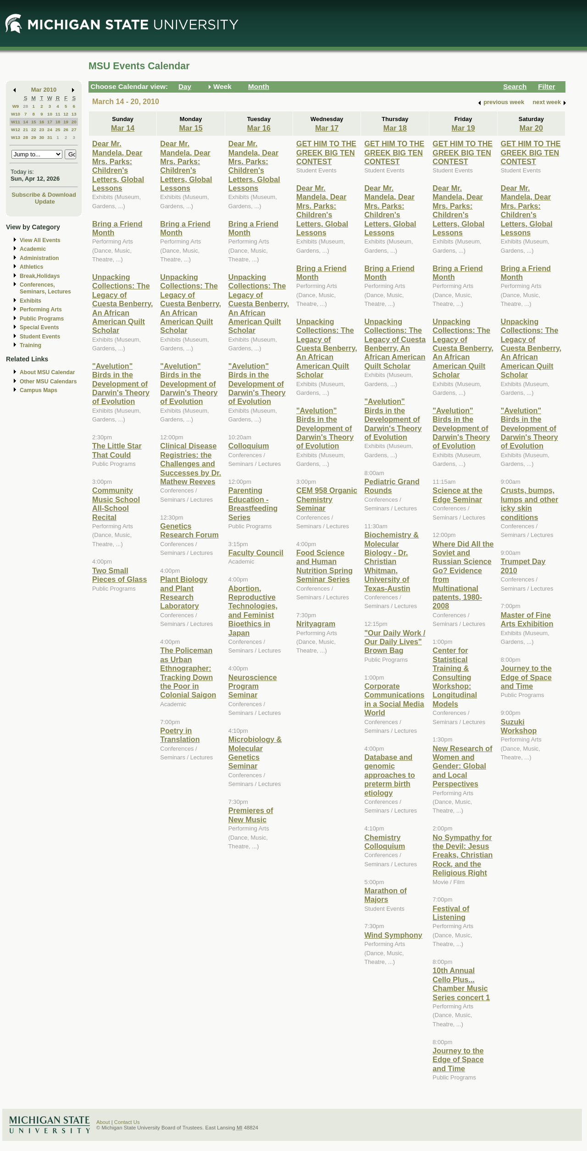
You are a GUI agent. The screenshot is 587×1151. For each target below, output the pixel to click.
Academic (33, 249)
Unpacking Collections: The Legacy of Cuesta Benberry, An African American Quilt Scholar (122, 303)
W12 (15, 129)
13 (74, 113)
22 (33, 129)
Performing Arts (41, 309)
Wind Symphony (393, 935)
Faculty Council (255, 552)
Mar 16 (259, 128)
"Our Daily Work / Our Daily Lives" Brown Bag (394, 642)
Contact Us (127, 1122)
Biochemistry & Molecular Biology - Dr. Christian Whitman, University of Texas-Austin (391, 561)
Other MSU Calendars (48, 381)
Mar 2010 (43, 89)
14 (25, 121)
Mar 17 (326, 128)
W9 (15, 106)
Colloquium (248, 446)
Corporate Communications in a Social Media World (394, 699)
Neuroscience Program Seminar (252, 686)
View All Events (40, 240)
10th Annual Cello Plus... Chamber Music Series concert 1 (461, 983)
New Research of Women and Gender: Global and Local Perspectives (462, 766)
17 (49, 121)
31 (49, 137)
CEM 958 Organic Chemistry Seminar (326, 499)
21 (25, 129)
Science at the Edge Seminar (457, 494)
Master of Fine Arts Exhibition (527, 619)
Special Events (39, 327)
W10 (15, 113)
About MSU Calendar (47, 372)
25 (58, 129)
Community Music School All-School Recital (116, 503)
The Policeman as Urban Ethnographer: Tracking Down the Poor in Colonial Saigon (188, 672)
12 (65, 113)
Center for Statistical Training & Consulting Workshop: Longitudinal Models (454, 677)
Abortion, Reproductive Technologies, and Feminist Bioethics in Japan (252, 610)
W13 (15, 137)
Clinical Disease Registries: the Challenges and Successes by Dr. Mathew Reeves (190, 464)
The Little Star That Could (117, 450)
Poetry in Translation (179, 734)
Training (30, 345)
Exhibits (30, 301)
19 (65, 121)
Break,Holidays (40, 276)
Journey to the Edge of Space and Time (457, 1059)
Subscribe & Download (43, 194)
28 (25, 106)
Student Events (40, 336)
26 (65, 129)
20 (74, 121)
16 (41, 121)
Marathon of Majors (385, 894)
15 (33, 121)
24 (49, 129)
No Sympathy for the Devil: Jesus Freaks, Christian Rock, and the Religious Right (462, 855)
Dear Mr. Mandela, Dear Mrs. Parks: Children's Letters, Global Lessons (118, 165)
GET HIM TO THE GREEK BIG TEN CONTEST (326, 152)
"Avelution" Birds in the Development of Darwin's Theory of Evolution (121, 384)
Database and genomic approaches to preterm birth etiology (389, 775)
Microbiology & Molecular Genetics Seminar (255, 752)
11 (58, 113)
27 (74, 129)
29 (33, 137)
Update (45, 201)
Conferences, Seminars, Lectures (45, 288)
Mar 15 (190, 128)
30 (41, 137)
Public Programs (42, 318)
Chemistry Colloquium (384, 841)
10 (49, 113)
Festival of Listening (450, 912)
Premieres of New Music (250, 814)
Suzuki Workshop (519, 726)
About (103, 1122)
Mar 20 (531, 128)
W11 (15, 121)
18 (58, 121)
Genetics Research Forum (189, 530)
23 (41, 129)
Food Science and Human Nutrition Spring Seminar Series (324, 565)
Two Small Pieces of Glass (119, 574)
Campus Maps (38, 390)
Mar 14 (122, 128)
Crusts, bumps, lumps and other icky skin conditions (530, 503)
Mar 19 (463, 128)
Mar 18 (395, 128)
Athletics (31, 267)
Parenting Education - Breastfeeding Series (253, 503)
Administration (39, 258)
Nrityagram (315, 624)
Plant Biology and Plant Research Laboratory (183, 592)
